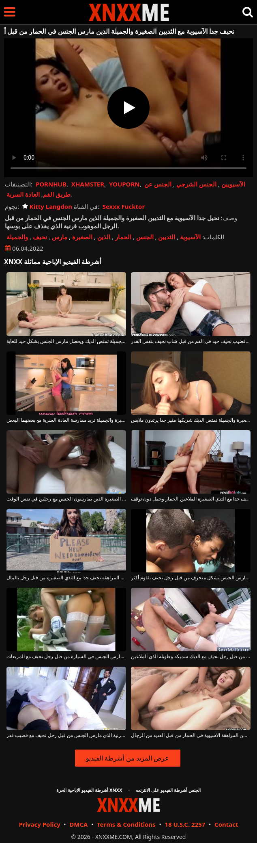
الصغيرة (82, 237)
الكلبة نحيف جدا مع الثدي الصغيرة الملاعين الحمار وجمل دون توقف (191, 499)
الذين (103, 237)
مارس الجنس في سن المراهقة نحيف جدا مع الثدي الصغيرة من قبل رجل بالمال (66, 577)
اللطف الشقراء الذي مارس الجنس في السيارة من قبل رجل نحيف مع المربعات (66, 656)
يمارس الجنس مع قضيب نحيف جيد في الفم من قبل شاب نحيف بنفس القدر (191, 341)
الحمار (123, 237)
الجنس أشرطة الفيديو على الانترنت (168, 790)
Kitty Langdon (47, 206)
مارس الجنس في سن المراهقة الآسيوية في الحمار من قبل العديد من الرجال (191, 735)
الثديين (166, 237)
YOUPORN (124, 184)
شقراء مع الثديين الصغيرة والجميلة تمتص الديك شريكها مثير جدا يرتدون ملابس (191, 420)
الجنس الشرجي (196, 184)
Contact (226, 824)
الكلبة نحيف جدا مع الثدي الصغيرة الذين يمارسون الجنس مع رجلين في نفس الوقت (66, 499)
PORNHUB (51, 184)
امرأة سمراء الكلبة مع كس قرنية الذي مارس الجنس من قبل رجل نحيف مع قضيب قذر (66, 735)
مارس (59, 237)
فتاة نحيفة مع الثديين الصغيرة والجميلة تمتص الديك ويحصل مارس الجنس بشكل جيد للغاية (66, 341)
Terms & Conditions (126, 824)
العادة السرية (23, 194)
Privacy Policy (39, 824)
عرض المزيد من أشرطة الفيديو (127, 758)
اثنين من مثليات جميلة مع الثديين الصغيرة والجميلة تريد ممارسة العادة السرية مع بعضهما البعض (66, 420)
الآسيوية (190, 237)
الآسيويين (233, 184)
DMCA (78, 824)
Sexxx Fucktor (124, 206)
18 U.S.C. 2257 (185, 824)
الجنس (145, 237)
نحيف (40, 237)
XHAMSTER (87, 184)
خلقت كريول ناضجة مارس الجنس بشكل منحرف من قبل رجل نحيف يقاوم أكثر (191, 577)
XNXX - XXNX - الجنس (128, 12)
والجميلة (17, 237)
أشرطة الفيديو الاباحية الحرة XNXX (89, 790)
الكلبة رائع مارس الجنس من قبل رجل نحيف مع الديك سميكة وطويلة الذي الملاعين (191, 656)
